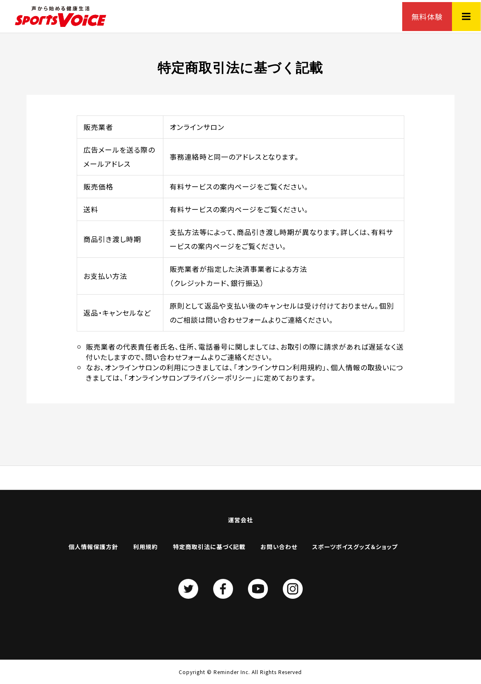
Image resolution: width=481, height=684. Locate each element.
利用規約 (145, 546)
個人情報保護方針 (93, 546)
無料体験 (427, 16)
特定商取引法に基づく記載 (209, 546)
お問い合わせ (278, 546)
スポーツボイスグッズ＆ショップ (355, 546)
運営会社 (240, 520)
